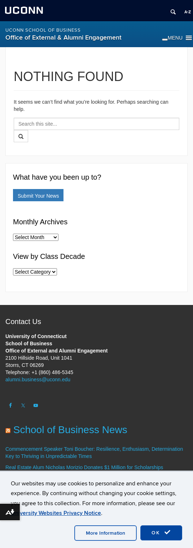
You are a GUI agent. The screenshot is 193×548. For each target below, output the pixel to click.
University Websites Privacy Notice (56, 513)
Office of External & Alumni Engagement (63, 37)
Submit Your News (38, 196)
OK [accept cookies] (161, 532)
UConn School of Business (43, 30)
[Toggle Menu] (165, 40)
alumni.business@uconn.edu (37, 379)
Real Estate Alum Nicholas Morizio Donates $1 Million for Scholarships (84, 467)
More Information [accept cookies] (105, 533)
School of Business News (70, 429)
